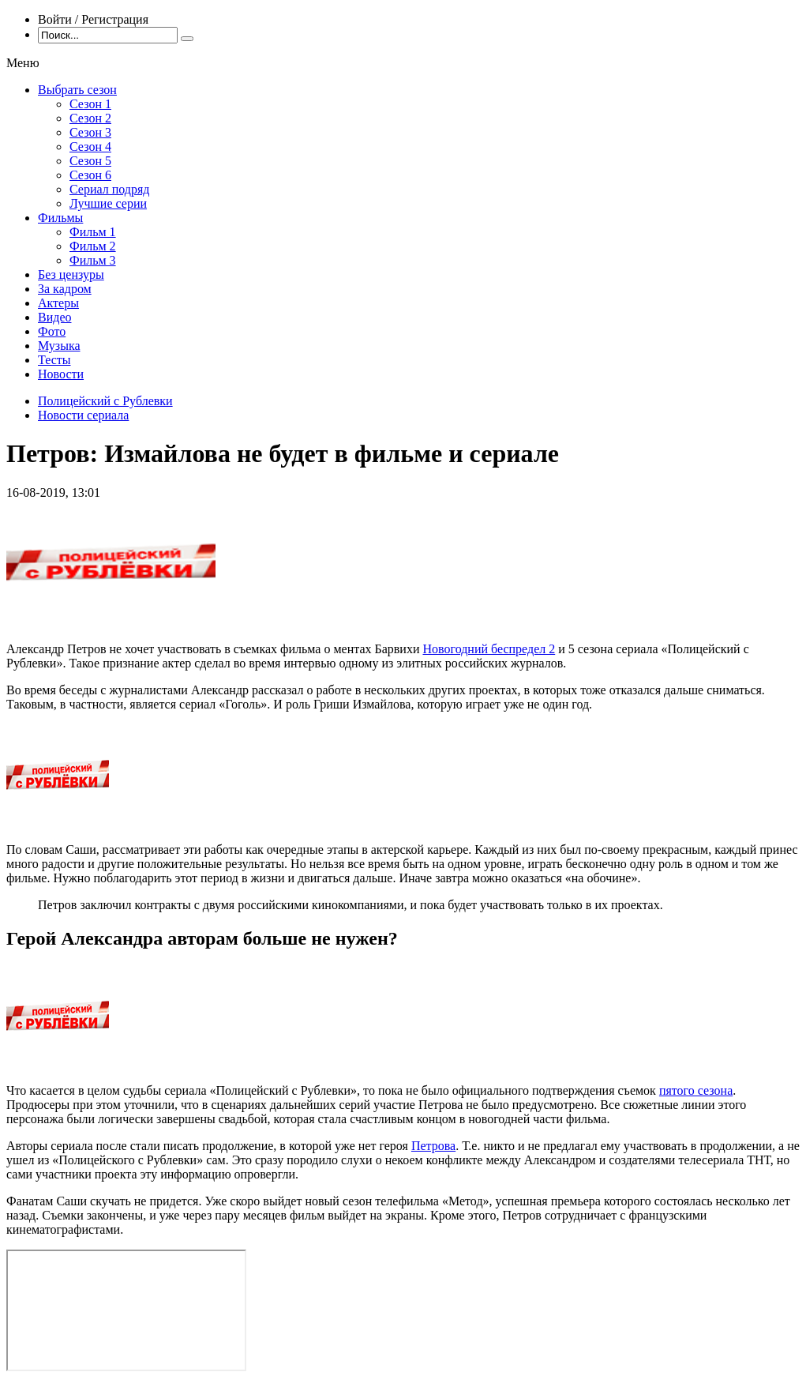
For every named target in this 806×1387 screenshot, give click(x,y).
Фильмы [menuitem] (60, 217)
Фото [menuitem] (52, 331)
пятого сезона (696, 1090)
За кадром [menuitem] (65, 288)
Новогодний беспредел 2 (488, 649)
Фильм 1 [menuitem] (92, 232)
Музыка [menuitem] (59, 345)
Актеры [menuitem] (58, 303)
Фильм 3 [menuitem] (92, 260)
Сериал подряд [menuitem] (109, 189)
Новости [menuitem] (61, 374)
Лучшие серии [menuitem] (108, 203)
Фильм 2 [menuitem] (92, 246)
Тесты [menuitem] (54, 359)
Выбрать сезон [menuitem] (77, 89)
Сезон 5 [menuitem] (90, 160)
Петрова (433, 1145)
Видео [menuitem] (54, 317)
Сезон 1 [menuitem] (90, 104)
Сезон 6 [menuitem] (90, 175)
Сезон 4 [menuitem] (90, 146)
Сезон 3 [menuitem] (90, 132)
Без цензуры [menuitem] (71, 274)
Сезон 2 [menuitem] (90, 118)
